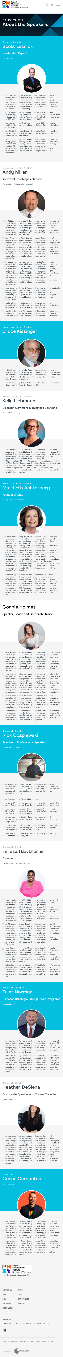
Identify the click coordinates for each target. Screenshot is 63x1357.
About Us (21, 1303)
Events (20, 1290)
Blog (4, 1299)
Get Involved (23, 1299)
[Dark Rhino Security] (22, 1351)
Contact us (7, 1290)
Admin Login (8, 1308)
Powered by (7, 1351)
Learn (20, 1294)
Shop (4, 1294)
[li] (4, 1330)
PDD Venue (7, 1303)
